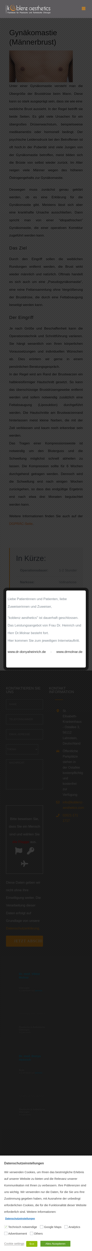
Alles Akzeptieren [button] (55, 1243)
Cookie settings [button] (14, 1243)
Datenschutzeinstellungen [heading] (24, 1163)
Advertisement (17, 1233)
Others (38, 1233)
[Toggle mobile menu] (84, 8)
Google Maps (52, 1227)
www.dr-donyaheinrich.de (27, 652)
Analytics (74, 1227)
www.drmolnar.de (69, 652)
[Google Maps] (41, 1226)
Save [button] (31, 1243)
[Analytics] (66, 1226)
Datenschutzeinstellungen (20, 1218)
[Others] (31, 1233)
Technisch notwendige (22, 1227)
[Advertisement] (5, 1233)
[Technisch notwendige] (5, 1226)
